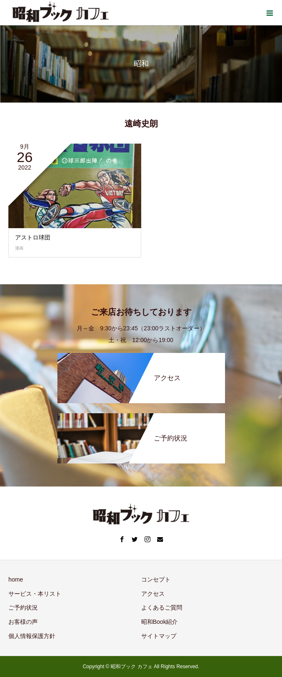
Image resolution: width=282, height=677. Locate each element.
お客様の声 (23, 621)
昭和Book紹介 (159, 621)
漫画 (19, 248)
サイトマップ (158, 636)
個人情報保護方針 (31, 636)
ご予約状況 (23, 607)
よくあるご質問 (161, 607)
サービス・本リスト (34, 593)
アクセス (153, 593)
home (15, 579)
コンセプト (156, 579)
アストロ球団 (32, 237)
